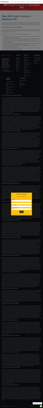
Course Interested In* (15, 207)
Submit (21, 211)
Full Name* (13, 199)
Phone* (13, 202)
